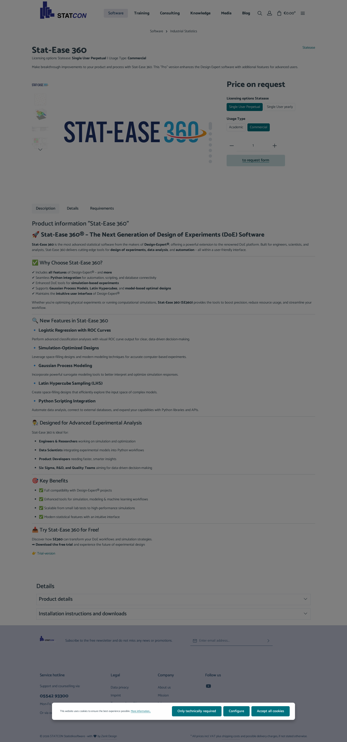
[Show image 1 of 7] (210, 126)
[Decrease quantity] (232, 145)
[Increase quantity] (275, 145)
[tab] (45, 209)
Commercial (258, 127)
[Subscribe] (268, 641)
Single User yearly (280, 107)
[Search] (259, 13)
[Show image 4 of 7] (210, 145)
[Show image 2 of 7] (210, 134)
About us (164, 687)
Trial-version (46, 553)
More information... (141, 712)
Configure (236, 712)
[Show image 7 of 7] (210, 161)
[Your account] (269, 13)
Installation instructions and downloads (173, 614)
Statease (309, 48)
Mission (163, 695)
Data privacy (120, 687)
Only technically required (196, 712)
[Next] (40, 149)
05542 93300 (54, 696)
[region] (124, 139)
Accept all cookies (270, 712)
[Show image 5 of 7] (210, 150)
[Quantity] (253, 145)
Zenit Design (109, 736)
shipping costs (231, 736)
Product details (173, 599)
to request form (255, 160)
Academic (236, 127)
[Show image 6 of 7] (210, 156)
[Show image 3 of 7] (210, 139)
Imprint (116, 695)
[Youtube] (208, 687)
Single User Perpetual (244, 107)
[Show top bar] (302, 13)
